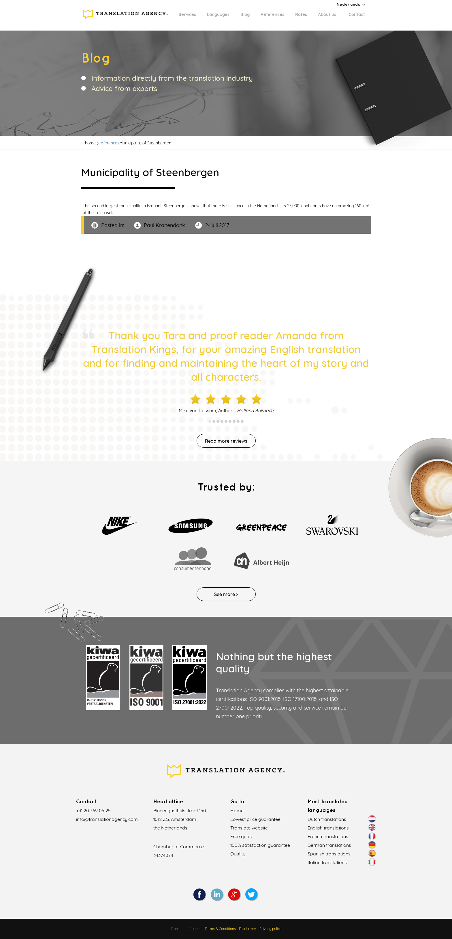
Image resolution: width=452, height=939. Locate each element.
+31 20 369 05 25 (93, 810)
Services (187, 14)
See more (226, 594)
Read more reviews (226, 441)
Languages (218, 14)
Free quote (241, 836)
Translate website (249, 828)
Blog (245, 14)
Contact (357, 14)
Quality (237, 854)
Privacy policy (270, 929)
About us (327, 14)
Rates (301, 14)
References (272, 14)
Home (237, 810)
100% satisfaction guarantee (260, 845)
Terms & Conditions (220, 929)
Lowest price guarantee (255, 819)
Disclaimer (247, 929)
